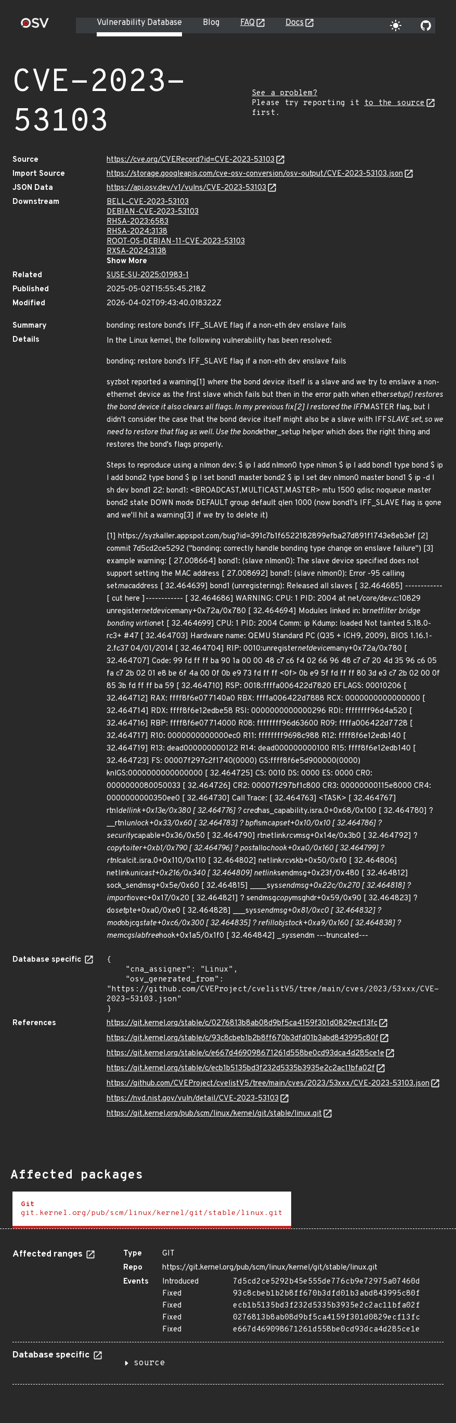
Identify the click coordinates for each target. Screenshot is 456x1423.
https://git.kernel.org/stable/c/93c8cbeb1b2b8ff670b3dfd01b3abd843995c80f (243, 1038)
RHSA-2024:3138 (137, 232)
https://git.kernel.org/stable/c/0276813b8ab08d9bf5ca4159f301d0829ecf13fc (242, 1023)
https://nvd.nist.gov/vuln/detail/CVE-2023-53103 (193, 1099)
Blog (211, 23)
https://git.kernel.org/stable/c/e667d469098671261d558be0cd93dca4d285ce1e (245, 1053)
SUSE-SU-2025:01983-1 (148, 275)
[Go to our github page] (426, 25)
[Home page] (35, 26)
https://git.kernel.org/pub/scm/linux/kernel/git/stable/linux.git (214, 1114)
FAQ (247, 23)
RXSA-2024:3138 (136, 251)
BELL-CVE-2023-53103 (148, 202)
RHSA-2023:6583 (137, 222)
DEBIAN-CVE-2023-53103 (153, 212)
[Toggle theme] (395, 25)
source (149, 1363)
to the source (394, 103)
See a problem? (284, 93)
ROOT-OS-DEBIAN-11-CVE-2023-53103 (176, 242)
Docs (294, 23)
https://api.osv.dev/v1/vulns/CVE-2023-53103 (186, 188)
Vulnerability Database (139, 23)
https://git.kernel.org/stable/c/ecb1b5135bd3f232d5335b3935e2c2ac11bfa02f (241, 1068)
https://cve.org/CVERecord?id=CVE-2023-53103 (191, 160)
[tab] (151, 1210)
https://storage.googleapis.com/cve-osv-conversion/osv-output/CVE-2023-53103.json (255, 174)
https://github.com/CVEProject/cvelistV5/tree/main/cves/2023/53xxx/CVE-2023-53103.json (268, 1084)
